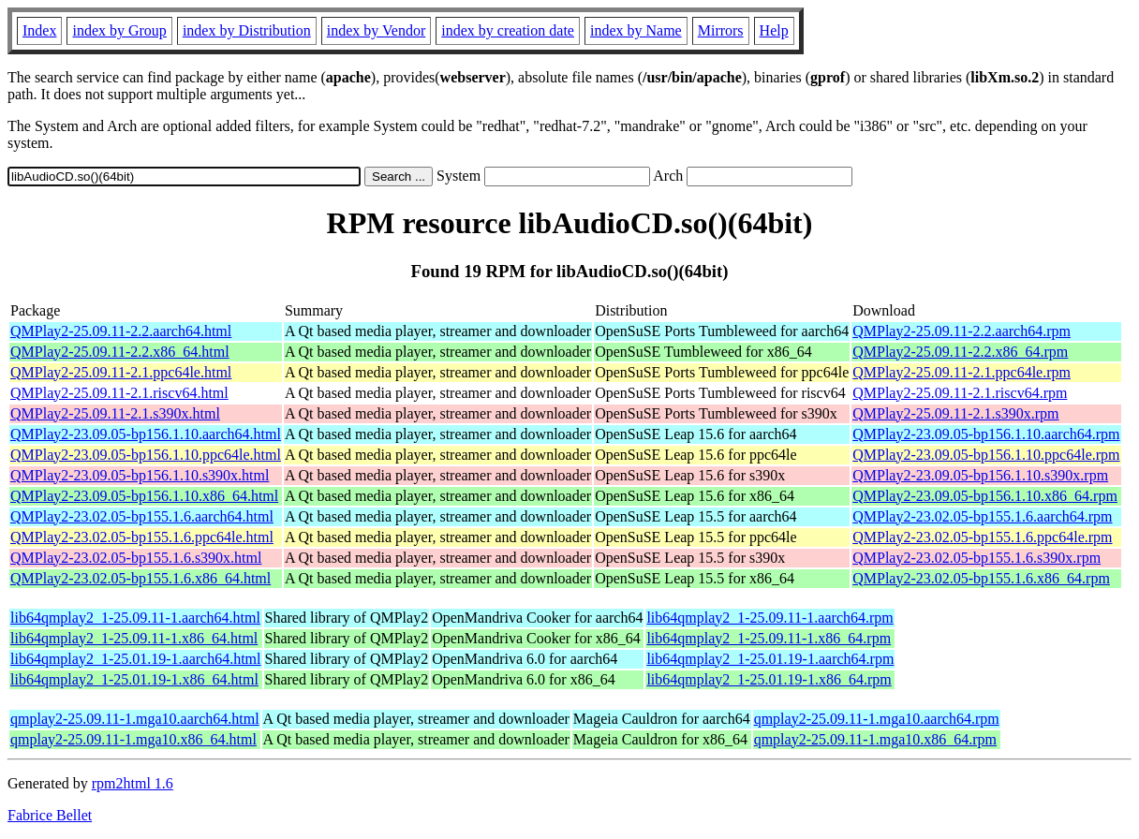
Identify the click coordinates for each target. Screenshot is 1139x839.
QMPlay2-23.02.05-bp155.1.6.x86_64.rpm (981, 578)
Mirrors (721, 30)
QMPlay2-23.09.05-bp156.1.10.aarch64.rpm (985, 434)
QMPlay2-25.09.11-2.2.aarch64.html (120, 331)
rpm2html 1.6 (132, 783)
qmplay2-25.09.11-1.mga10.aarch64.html (134, 719)
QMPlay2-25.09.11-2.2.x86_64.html (119, 352)
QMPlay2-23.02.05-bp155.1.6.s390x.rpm (976, 558)
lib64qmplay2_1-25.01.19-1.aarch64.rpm (770, 659)
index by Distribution (247, 30)
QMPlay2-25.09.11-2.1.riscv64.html (119, 393)
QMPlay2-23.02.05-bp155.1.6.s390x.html (135, 558)
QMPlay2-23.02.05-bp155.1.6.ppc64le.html (142, 537)
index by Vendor (376, 30)
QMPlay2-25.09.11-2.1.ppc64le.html (120, 372)
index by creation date (507, 30)
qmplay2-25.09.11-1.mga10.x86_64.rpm (875, 739)
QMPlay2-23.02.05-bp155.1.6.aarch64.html (142, 516)
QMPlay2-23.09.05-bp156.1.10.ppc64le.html (145, 455)
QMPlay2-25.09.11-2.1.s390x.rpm (955, 413)
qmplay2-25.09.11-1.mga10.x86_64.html (133, 739)
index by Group (119, 30)
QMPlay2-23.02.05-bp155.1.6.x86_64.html (140, 578)
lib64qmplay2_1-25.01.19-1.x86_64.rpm (768, 679)
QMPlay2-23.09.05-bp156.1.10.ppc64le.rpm (985, 455)
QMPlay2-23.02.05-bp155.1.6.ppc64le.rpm (982, 537)
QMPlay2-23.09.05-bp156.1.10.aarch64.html (145, 434)
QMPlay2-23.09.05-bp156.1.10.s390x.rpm (980, 475)
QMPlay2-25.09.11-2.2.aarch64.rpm (961, 331)
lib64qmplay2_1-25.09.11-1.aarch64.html (135, 618)
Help (774, 30)
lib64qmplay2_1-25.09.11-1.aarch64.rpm (769, 618)
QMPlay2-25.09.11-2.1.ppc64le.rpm (961, 372)
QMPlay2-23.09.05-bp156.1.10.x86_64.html (144, 496)
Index (39, 30)
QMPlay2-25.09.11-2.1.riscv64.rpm (959, 393)
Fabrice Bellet (49, 815)
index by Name (636, 30)
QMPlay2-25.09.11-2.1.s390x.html (115, 413)
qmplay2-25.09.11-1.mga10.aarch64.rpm (876, 719)
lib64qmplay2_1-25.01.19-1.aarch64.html (135, 659)
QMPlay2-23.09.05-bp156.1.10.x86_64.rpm (984, 496)
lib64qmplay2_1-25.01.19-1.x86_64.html (134, 679)
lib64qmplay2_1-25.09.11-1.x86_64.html (134, 638)
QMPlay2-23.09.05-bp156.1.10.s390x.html (139, 475)
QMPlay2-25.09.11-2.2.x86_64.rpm (960, 352)
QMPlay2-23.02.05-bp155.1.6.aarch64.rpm (982, 516)
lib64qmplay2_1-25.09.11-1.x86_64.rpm (768, 638)
